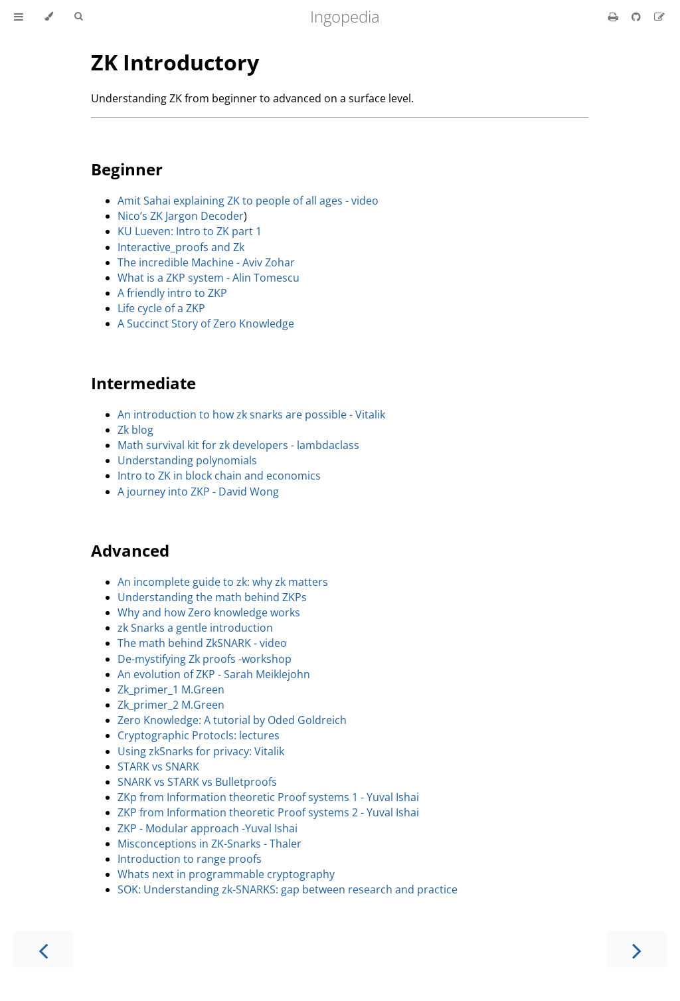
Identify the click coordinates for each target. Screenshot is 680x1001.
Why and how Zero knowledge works (209, 612)
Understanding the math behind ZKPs (212, 597)
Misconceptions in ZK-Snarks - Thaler (209, 843)
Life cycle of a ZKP (161, 308)
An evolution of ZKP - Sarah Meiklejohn (214, 674)
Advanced (130, 550)
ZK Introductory (175, 62)
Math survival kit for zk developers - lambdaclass (238, 445)
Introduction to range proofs (190, 859)
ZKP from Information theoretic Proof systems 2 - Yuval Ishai (268, 812)
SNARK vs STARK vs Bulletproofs (197, 781)
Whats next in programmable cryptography (226, 874)
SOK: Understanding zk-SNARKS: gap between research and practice (288, 889)
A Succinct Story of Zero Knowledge (206, 323)
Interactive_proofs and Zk (181, 247)
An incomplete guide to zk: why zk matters (223, 582)
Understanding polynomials (187, 460)
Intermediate (143, 383)
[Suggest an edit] (659, 16)
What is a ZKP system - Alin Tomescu (208, 277)
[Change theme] (49, 16)
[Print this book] (614, 16)
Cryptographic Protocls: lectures (199, 735)
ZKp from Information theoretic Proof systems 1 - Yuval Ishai (268, 797)
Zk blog (135, 429)
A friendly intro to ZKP (172, 293)
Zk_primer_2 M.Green (171, 704)
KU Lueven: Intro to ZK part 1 (190, 231)
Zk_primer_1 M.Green (171, 689)
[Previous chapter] (43, 949)
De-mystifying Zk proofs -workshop (205, 659)
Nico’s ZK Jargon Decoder (181, 216)
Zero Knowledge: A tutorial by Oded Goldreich (232, 720)
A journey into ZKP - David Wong (198, 491)
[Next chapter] (637, 949)
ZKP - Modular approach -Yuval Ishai (208, 828)
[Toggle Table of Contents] (18, 16)
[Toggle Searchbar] (78, 16)
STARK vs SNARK (158, 766)
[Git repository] (637, 16)
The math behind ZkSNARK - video (202, 643)
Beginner (127, 169)
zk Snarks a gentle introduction (195, 627)
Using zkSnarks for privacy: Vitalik (201, 751)
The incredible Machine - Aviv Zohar (206, 262)
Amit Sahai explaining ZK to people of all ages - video (248, 200)
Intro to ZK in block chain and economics (219, 475)
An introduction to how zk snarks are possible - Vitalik (251, 414)
